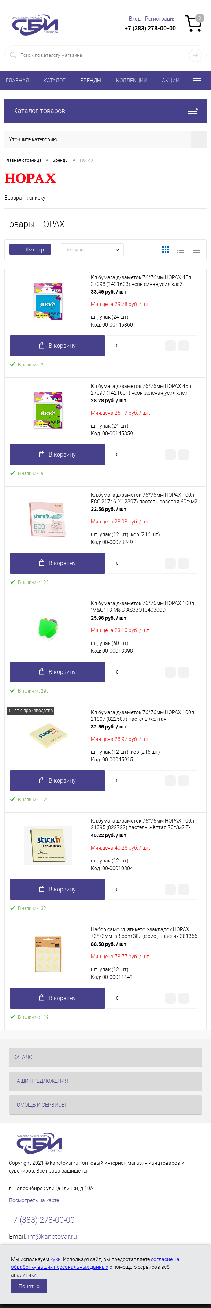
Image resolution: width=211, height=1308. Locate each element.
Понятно (29, 1286)
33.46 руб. (109, 291)
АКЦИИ (170, 80)
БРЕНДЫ (90, 80)
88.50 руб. (109, 943)
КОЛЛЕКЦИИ (131, 80)
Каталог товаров (105, 111)
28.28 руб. (109, 400)
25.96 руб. (109, 617)
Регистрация (160, 19)
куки (55, 1259)
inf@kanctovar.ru (52, 1236)
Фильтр (30, 250)
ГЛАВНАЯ (17, 80)
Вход (135, 19)
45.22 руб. (109, 835)
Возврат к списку (24, 198)
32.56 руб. (109, 509)
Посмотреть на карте (34, 1200)
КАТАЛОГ (55, 80)
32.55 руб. (109, 726)
